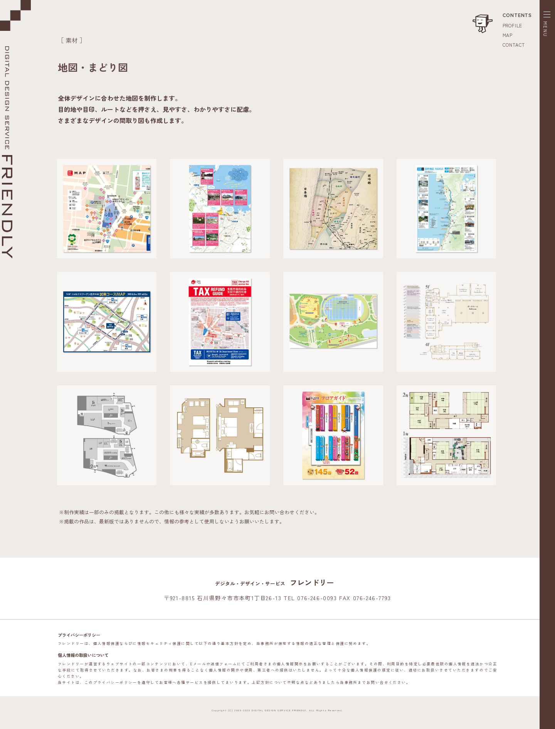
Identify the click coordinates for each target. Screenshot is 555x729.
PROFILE (513, 25)
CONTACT (514, 44)
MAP (508, 35)
